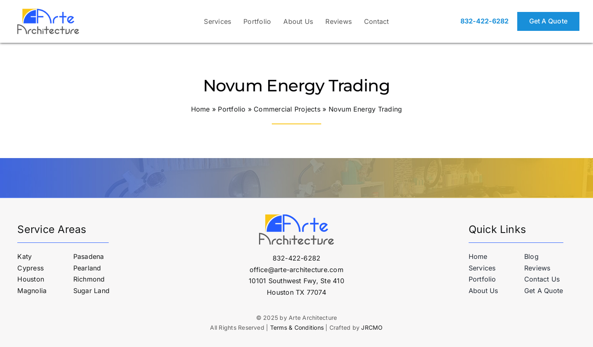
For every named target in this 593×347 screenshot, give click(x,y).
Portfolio (231, 109)
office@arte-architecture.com (296, 269)
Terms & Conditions (297, 327)
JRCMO (372, 327)
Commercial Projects (287, 109)
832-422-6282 (484, 21)
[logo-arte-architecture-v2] (48, 12)
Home (200, 109)
